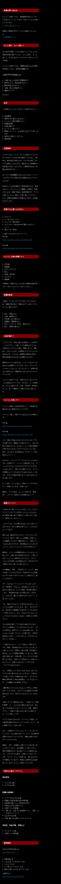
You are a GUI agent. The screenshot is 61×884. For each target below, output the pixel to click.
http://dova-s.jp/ (8, 852)
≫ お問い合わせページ (11, 25)
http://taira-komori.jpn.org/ (13, 876)
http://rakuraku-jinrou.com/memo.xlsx (17, 248)
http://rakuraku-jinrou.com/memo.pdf (17, 240)
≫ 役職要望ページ (9, 37)
